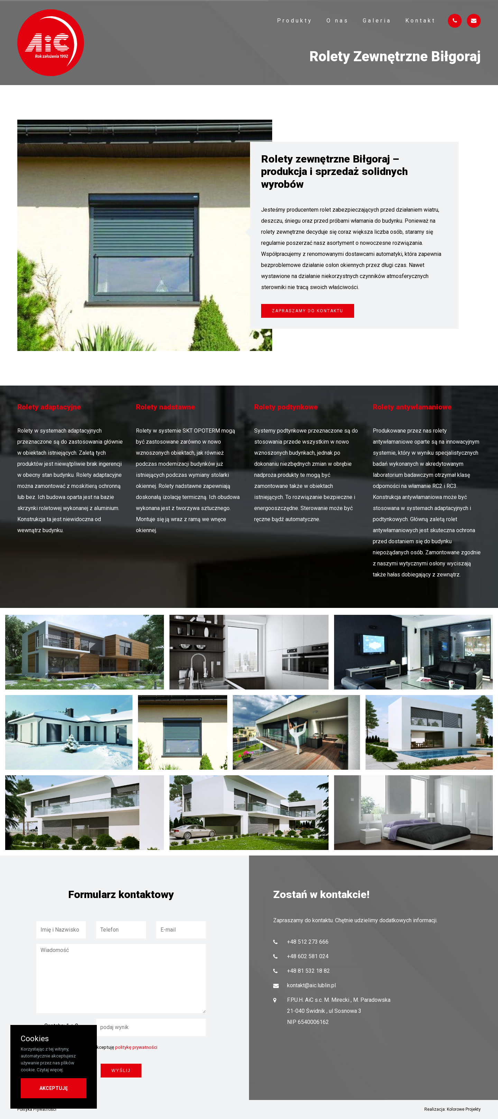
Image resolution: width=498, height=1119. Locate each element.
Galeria (377, 20)
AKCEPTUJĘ (53, 1088)
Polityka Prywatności (36, 1109)
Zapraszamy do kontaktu (307, 310)
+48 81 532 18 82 (308, 971)
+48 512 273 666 (308, 941)
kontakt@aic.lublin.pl (311, 985)
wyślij (120, 1070)
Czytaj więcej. (50, 1069)
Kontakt (420, 20)
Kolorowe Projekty (464, 1109)
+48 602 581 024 (308, 956)
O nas (337, 20)
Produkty (295, 20)
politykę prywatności (136, 1047)
